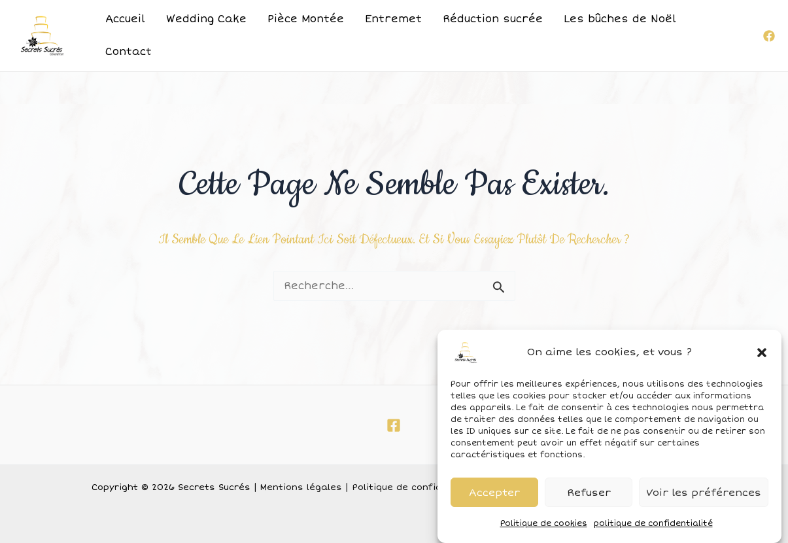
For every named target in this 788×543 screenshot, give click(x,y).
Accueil (125, 19)
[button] (761, 356)
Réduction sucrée (493, 19)
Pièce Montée (305, 19)
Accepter (494, 496)
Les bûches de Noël (620, 19)
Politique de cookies (543, 528)
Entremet (393, 19)
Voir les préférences (703, 496)
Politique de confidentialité (416, 487)
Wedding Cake (206, 19)
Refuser (589, 496)
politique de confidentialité (653, 528)
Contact (128, 51)
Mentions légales (301, 487)
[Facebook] (769, 36)
